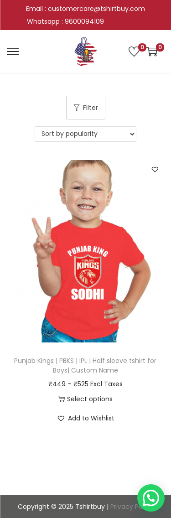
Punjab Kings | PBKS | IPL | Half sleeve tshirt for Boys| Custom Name (85, 365)
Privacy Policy (131, 506)
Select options (85, 399)
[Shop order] (85, 134)
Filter (85, 107)
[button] (155, 169)
